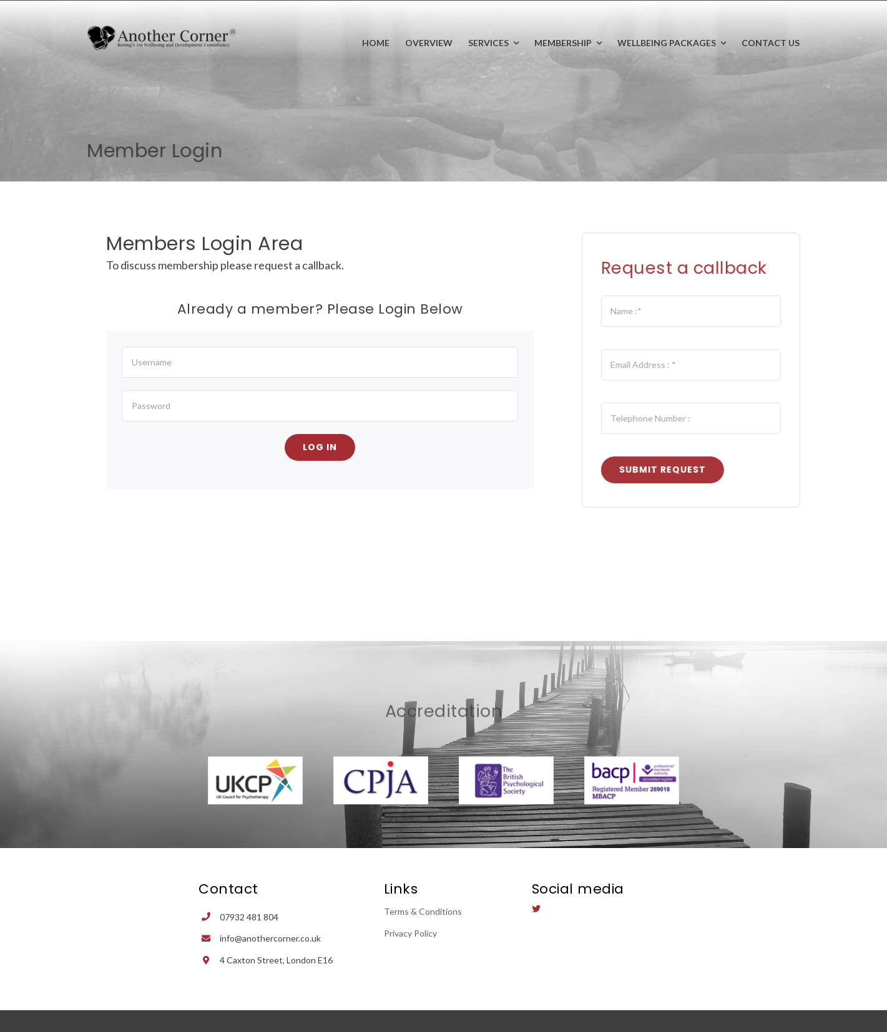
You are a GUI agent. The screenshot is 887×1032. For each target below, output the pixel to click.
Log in (320, 447)
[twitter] (536, 908)
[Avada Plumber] (162, 31)
